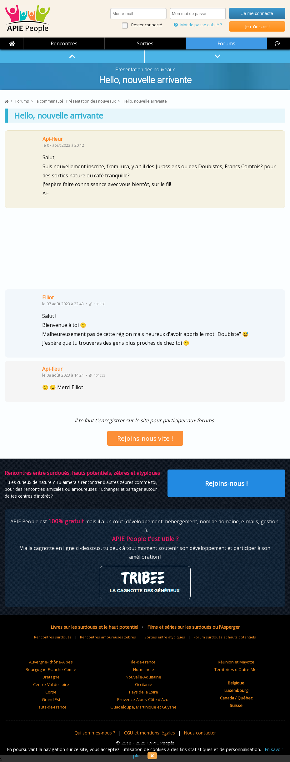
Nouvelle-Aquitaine (143, 677)
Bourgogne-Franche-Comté (51, 669)
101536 (97, 304)
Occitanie (143, 684)
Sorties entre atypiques (164, 637)
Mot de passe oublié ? (198, 25)
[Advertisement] (145, 251)
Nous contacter (200, 733)
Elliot (48, 297)
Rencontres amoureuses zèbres (108, 637)
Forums (226, 43)
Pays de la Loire (143, 692)
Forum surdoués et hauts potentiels (224, 637)
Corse (51, 692)
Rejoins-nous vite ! (145, 438)
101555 (97, 375)
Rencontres (64, 43)
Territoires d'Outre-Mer (236, 669)
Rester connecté (146, 25)
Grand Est (51, 699)
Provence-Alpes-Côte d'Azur (143, 699)
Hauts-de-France (51, 707)
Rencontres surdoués (53, 637)
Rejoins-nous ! (226, 483)
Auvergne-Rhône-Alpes (51, 662)
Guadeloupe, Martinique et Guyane (143, 707)
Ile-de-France (143, 662)
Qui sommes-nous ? (94, 733)
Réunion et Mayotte (236, 662)
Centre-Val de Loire (51, 684)
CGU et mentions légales (149, 733)
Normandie (143, 669)
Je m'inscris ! (257, 26)
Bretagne (51, 677)
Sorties (145, 43)
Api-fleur (52, 138)
